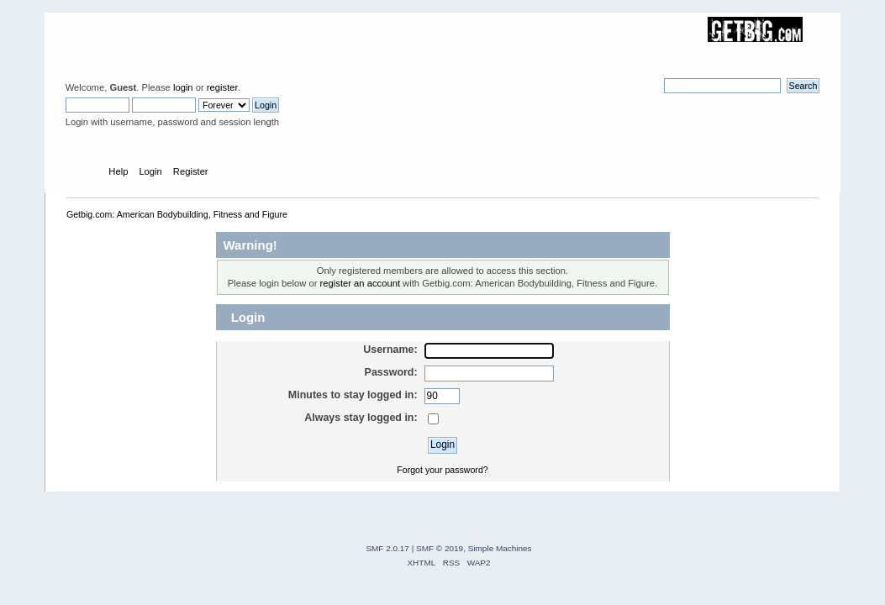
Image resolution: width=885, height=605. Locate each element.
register (222, 87)
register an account (360, 283)
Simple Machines (500, 548)
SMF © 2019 (439, 548)
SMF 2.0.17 (387, 548)
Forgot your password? (442, 470)
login (183, 87)
